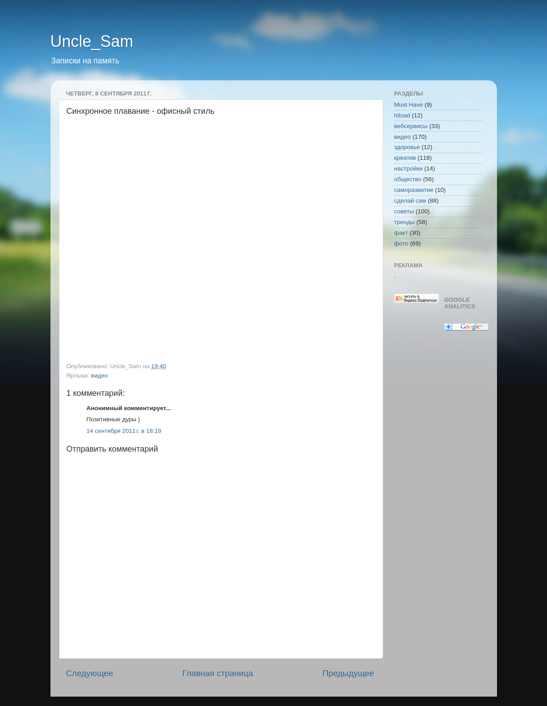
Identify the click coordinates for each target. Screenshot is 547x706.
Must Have (408, 104)
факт (401, 232)
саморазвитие (414, 190)
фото (401, 243)
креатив (405, 157)
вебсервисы (411, 126)
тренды (404, 222)
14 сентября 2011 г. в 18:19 (124, 431)
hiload (402, 115)
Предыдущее (348, 673)
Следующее (89, 673)
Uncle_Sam (92, 41)
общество (408, 179)
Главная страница (217, 673)
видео (99, 375)
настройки (408, 168)
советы (404, 211)
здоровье (407, 147)
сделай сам (410, 200)
